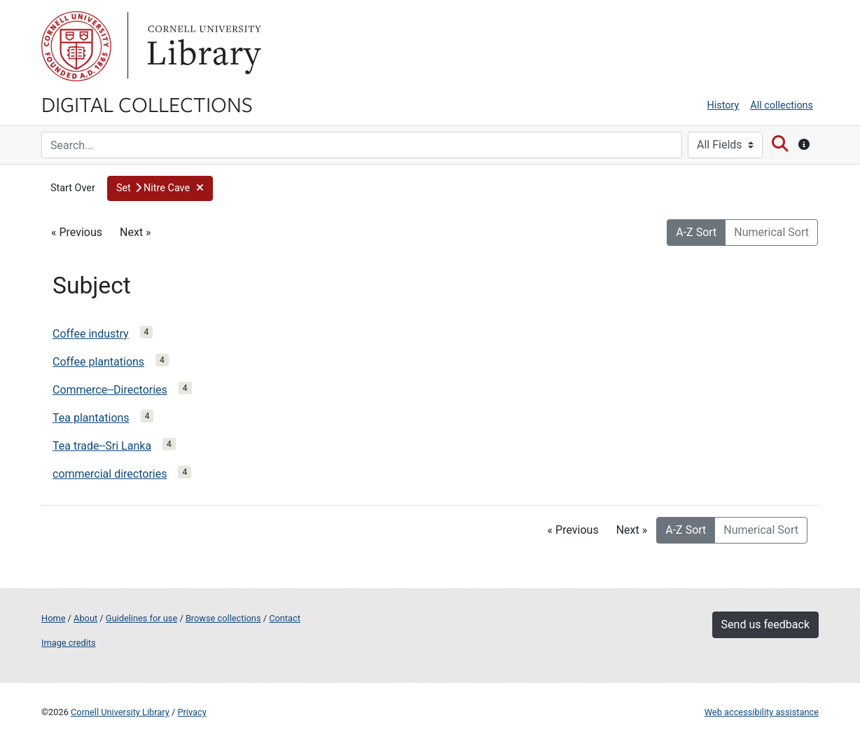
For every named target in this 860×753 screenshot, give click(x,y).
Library (202, 46)
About (85, 618)
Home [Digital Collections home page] (53, 618)
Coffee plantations (98, 361)
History (723, 105)
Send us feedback (765, 624)
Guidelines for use (141, 618)
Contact (284, 618)
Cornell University (76, 46)
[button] (160, 188)
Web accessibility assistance (762, 712)
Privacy (191, 712)
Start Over (72, 188)
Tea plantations (91, 417)
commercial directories (110, 474)
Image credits (68, 642)
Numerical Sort (771, 232)
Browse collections (223, 618)
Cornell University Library (120, 712)
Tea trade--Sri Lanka (102, 446)
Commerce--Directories (110, 389)
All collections (781, 105)
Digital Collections (147, 103)
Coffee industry (91, 333)
